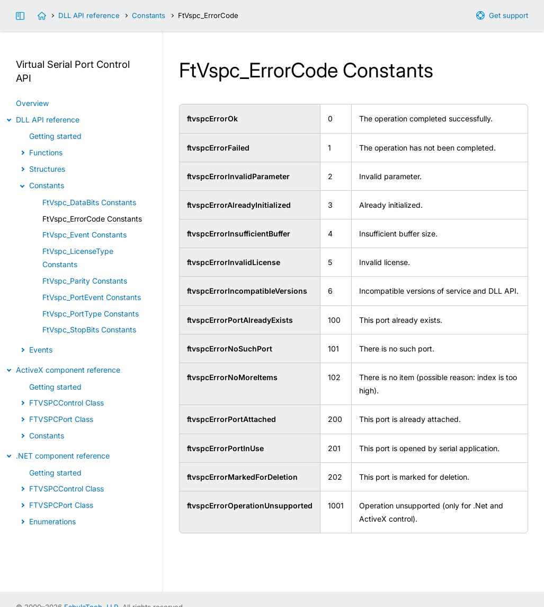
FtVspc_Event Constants (84, 234)
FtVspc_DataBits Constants (89, 202)
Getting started (55, 135)
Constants (148, 15)
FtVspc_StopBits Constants (89, 329)
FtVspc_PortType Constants (90, 313)
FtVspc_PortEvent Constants (91, 297)
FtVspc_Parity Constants (84, 280)
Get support (508, 15)
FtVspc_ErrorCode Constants (92, 218)
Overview (32, 103)
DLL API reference (89, 15)
